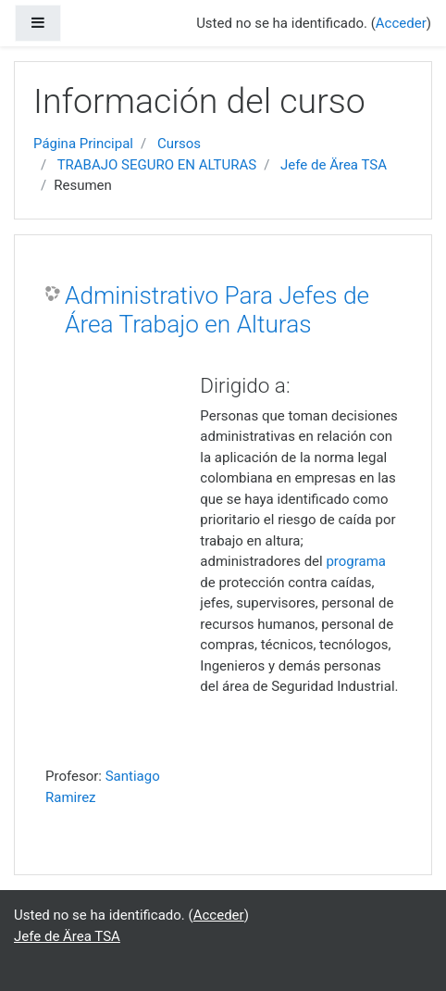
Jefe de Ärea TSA (333, 165)
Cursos (179, 143)
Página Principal (83, 143)
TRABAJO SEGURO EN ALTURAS (157, 165)
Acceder (401, 23)
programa (356, 561)
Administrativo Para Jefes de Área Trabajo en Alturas (217, 310)
